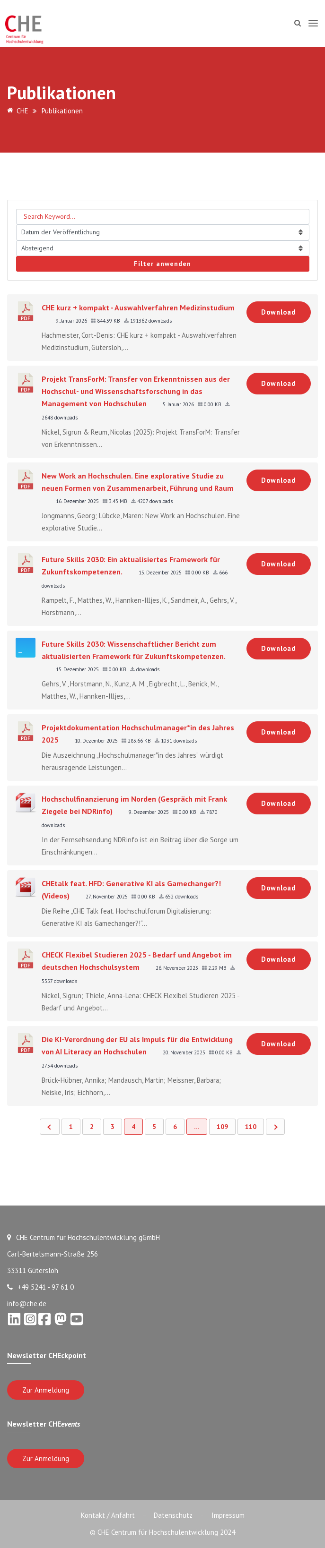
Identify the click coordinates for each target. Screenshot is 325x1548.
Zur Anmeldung (45, 1390)
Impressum (228, 1515)
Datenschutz (173, 1515)
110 (250, 1126)
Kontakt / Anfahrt (108, 1515)
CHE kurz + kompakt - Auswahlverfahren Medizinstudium (138, 307)
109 (222, 1126)
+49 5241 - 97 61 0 (40, 1287)
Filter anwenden (162, 263)
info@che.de (26, 1303)
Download (278, 312)
